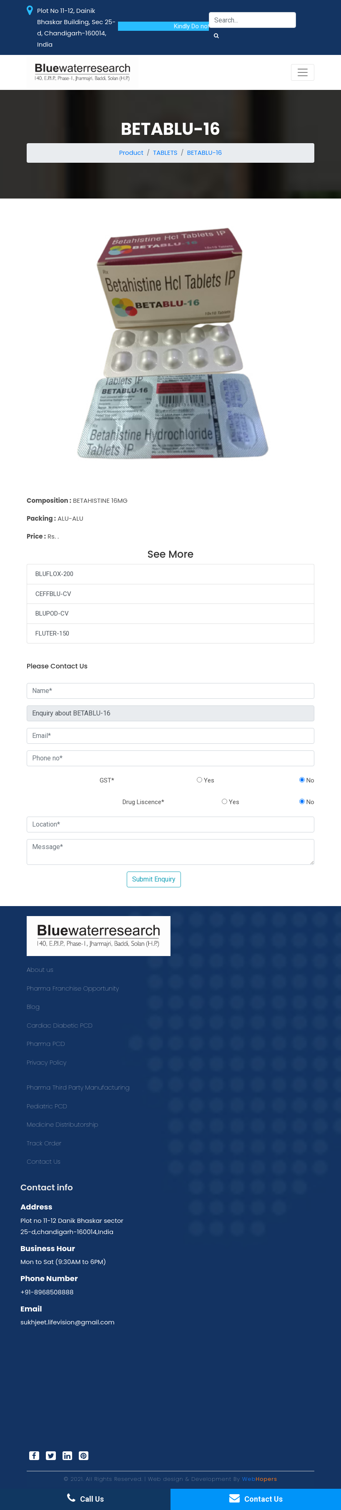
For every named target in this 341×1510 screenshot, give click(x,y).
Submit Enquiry (154, 879)
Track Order (44, 1143)
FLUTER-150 (52, 633)
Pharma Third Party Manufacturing (78, 1087)
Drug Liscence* (143, 802)
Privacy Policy (46, 1062)
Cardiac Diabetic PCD (60, 1025)
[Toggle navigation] (302, 72)
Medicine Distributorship (62, 1124)
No (306, 780)
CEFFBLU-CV (53, 594)
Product (131, 152)
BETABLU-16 (204, 152)
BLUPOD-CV (52, 613)
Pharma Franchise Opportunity (73, 988)
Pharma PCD (46, 1043)
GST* (107, 780)
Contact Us (43, 1161)
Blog (33, 1006)
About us (40, 969)
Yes (205, 780)
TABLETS (165, 152)
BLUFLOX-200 (54, 574)
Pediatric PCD (47, 1106)
